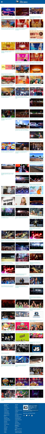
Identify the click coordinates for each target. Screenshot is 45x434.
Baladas (2, 6)
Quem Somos (26, 404)
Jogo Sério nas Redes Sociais (29, 413)
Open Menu (2, 2)
